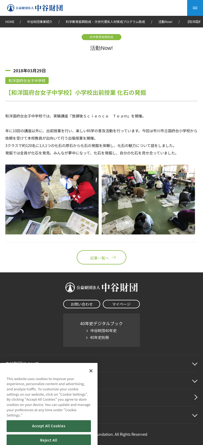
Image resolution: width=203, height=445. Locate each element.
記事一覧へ (101, 257)
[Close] (91, 380)
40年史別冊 (99, 337)
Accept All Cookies (48, 435)
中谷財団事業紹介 (40, 21)
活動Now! (165, 21)
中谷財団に (22, 363)
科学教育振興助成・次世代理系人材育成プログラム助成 (105, 21)
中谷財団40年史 (103, 330)
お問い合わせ (82, 304)
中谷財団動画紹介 (22, 398)
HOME (9, 21)
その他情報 (15, 415)
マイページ (121, 304)
